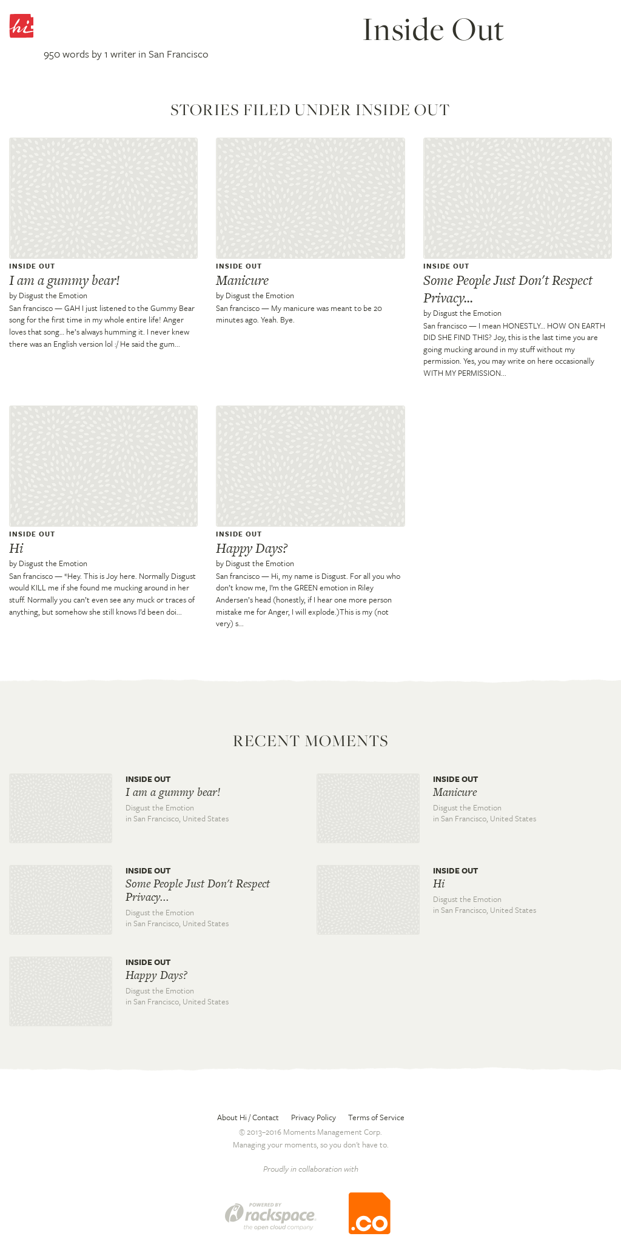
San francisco (31, 308)
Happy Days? (252, 548)
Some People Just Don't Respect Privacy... (507, 288)
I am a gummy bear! (64, 280)
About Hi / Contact (248, 1117)
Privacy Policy (313, 1117)
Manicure (242, 280)
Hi (16, 548)
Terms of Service (376, 1117)
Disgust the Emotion (53, 295)
